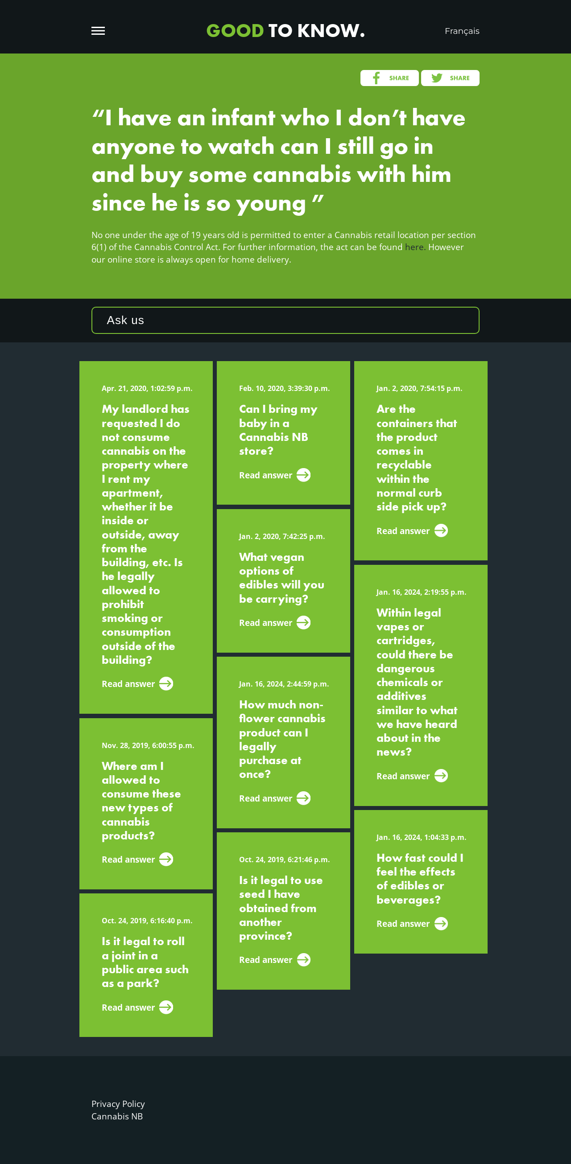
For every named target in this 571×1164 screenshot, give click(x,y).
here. (415, 246)
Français (462, 31)
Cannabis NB (117, 1116)
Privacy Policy (118, 1103)
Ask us (126, 320)
